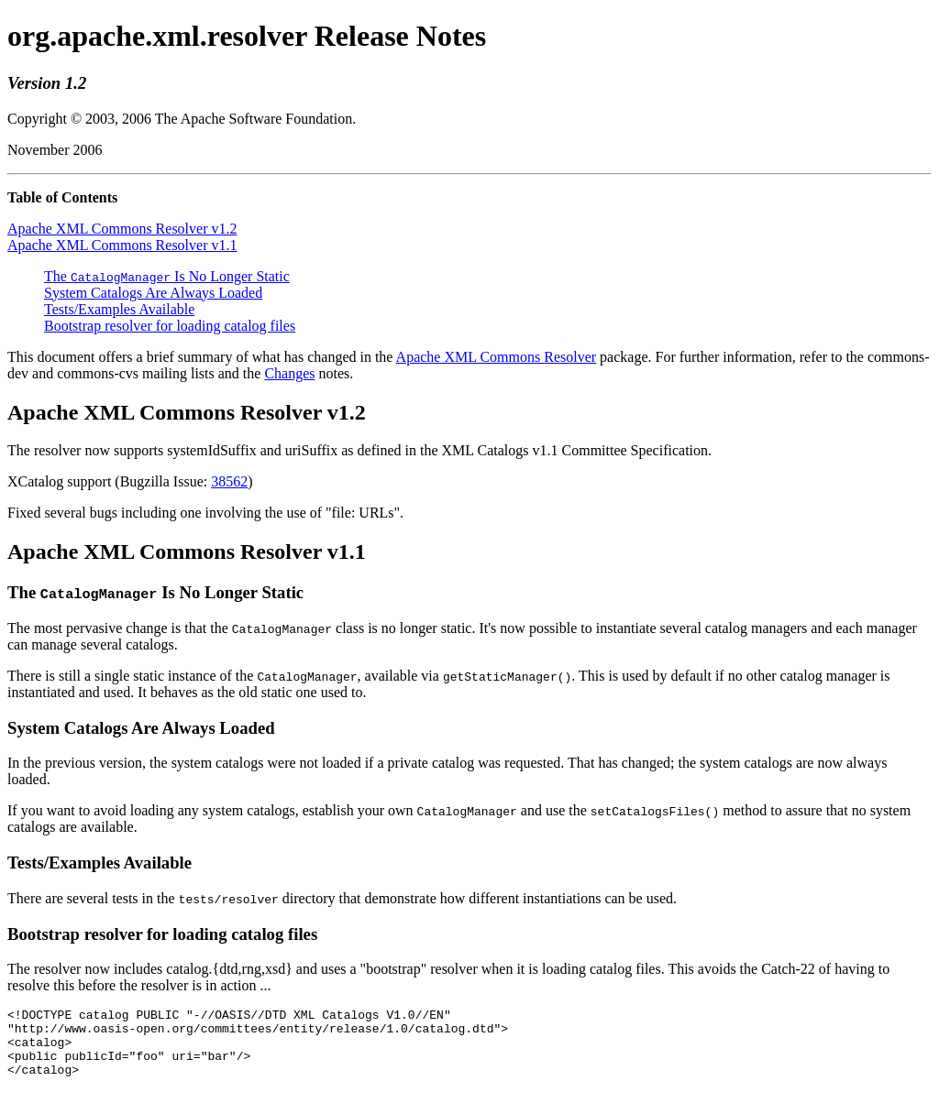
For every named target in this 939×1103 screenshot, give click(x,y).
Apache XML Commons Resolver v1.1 (122, 245)
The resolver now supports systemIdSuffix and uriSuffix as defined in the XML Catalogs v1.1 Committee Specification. (359, 450)
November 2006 (55, 150)
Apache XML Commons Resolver (496, 357)
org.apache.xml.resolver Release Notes (246, 35)
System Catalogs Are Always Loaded (153, 292)
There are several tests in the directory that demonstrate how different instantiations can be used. (342, 898)
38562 (229, 481)
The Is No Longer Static (167, 276)
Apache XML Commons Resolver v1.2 (122, 228)
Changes (289, 373)
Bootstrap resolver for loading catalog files (169, 325)
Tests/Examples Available (119, 309)
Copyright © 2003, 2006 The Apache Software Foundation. (181, 118)
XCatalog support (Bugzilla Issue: (109, 481)
